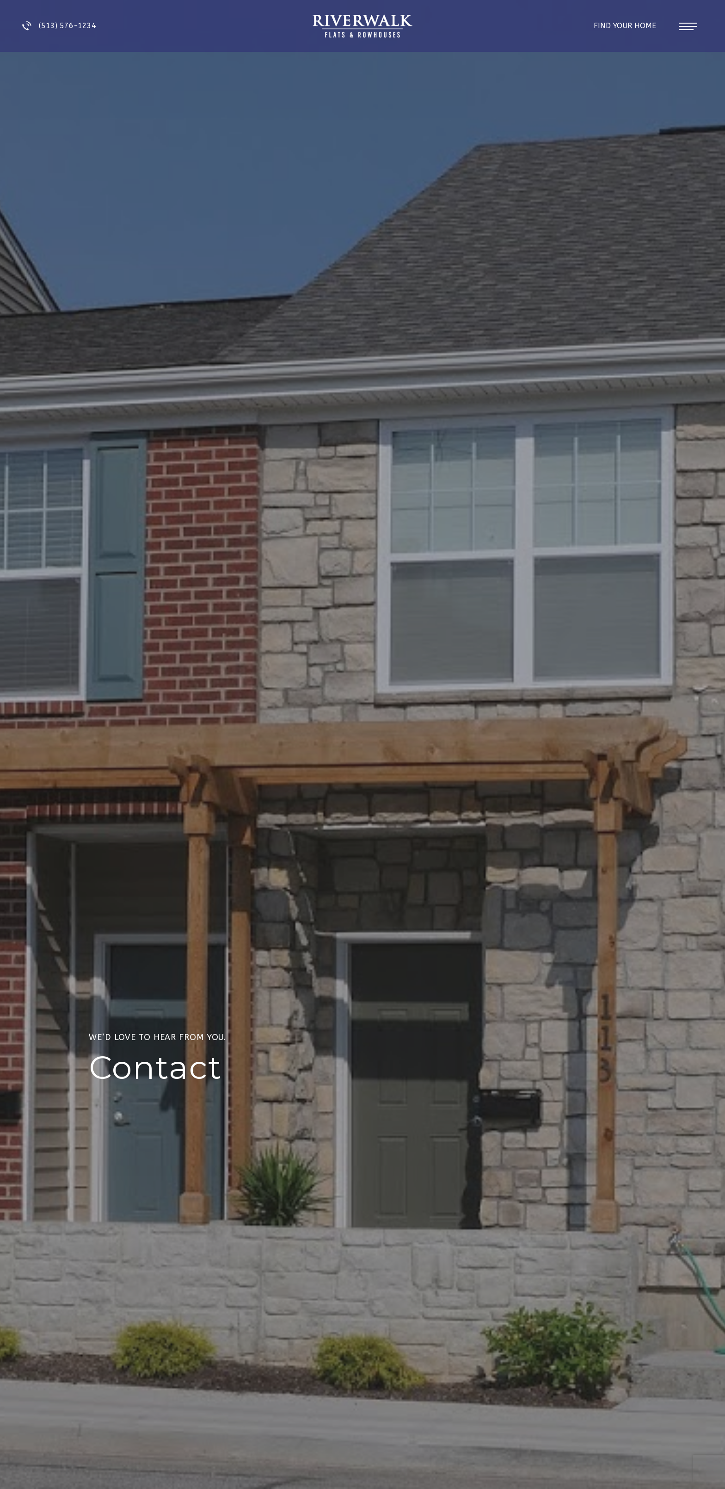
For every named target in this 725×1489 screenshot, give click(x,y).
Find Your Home (626, 25)
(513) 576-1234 (59, 26)
